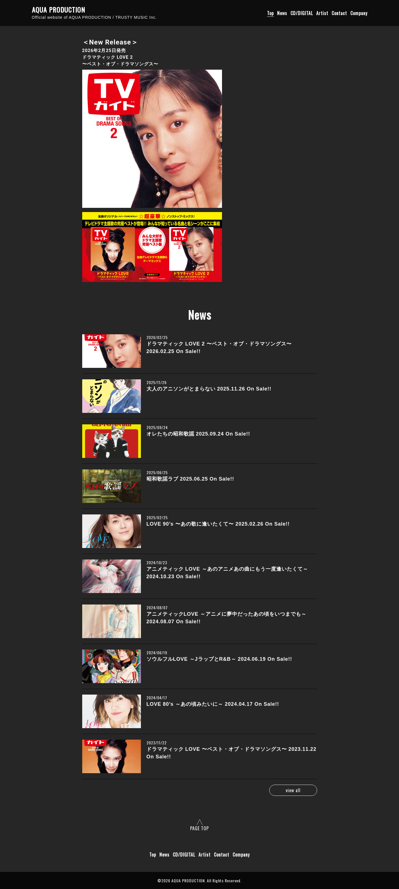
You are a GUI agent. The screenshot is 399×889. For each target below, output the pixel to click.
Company (358, 13)
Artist (322, 13)
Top (270, 13)
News (282, 13)
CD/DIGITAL (302, 13)
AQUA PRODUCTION (58, 10)
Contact (339, 13)
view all (292, 790)
